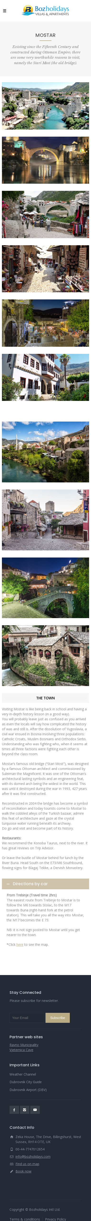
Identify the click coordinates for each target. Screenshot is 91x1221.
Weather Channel (23, 1074)
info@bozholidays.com (33, 1156)
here (19, 944)
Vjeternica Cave (21, 1050)
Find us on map (27, 1164)
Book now (23, 1171)
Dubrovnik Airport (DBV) (28, 1089)
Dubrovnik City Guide (26, 1082)
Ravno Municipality (24, 1045)
